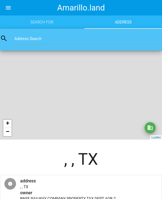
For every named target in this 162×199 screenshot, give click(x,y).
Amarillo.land (81, 7)
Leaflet (156, 137)
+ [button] (7, 124)
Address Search (28, 38)
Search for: (42, 22)
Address (123, 22)
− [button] (7, 132)
